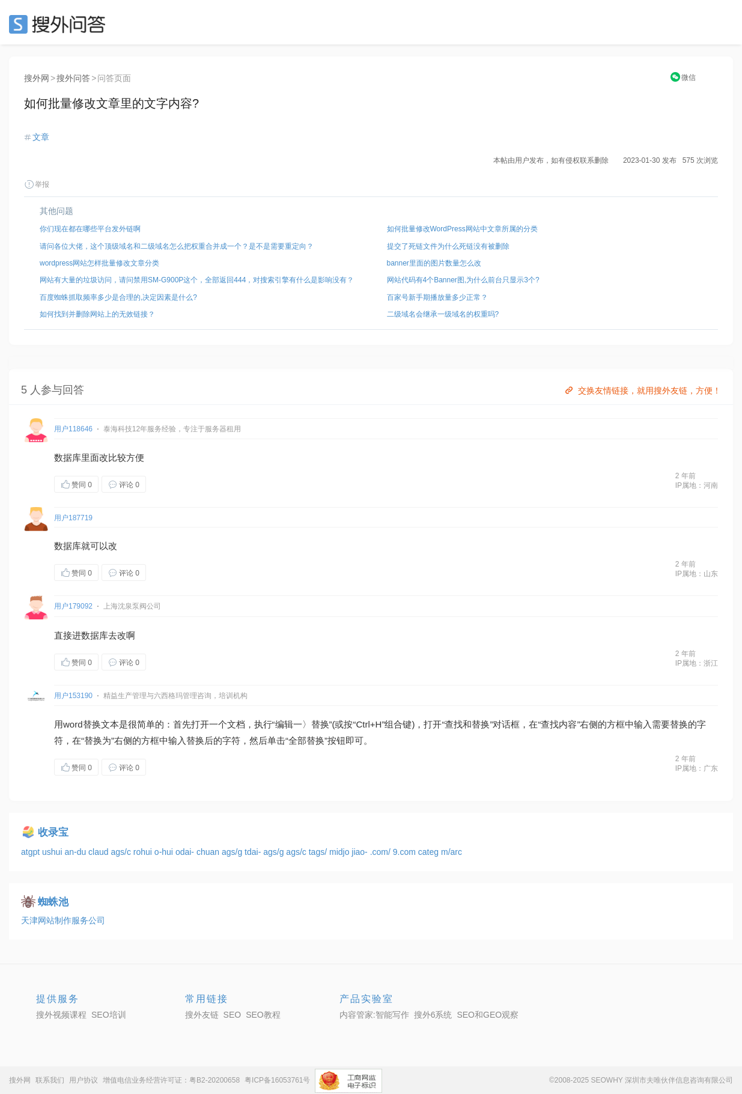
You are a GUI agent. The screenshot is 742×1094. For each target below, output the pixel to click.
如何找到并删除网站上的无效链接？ (97, 314)
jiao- (360, 852)
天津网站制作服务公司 (63, 920)
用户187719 (73, 518)
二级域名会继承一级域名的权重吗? (443, 314)
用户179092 (73, 606)
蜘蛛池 (53, 902)
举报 (36, 184)
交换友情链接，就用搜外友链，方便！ (642, 390)
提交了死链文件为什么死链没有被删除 (448, 246)
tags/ (319, 852)
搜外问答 (73, 78)
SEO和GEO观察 (487, 1015)
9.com (405, 852)
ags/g (233, 852)
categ (429, 852)
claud (99, 852)
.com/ (381, 852)
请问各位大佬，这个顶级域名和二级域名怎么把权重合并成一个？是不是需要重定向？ (177, 246)
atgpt (31, 852)
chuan (209, 852)
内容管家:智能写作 (374, 1015)
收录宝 (53, 832)
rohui (143, 852)
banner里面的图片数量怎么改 (434, 263)
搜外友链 (202, 1015)
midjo (340, 852)
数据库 (67, 457)
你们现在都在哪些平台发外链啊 (90, 229)
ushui (53, 852)
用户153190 (73, 695)
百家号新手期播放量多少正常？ (437, 297)
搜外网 (36, 78)
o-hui (164, 852)
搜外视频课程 (61, 1015)
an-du (76, 852)
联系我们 (49, 1080)
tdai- (254, 852)
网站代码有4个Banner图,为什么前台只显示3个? (463, 280)
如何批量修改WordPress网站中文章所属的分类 (462, 229)
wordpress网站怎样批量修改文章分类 (99, 263)
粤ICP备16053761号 (277, 1080)
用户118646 (73, 429)
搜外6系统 (433, 1015)
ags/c (122, 852)
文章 (40, 137)
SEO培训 (108, 1015)
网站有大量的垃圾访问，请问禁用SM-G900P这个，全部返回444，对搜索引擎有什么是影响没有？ (197, 280)
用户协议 (83, 1080)
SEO (60, 24)
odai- (185, 852)
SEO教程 (263, 1015)
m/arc (451, 852)
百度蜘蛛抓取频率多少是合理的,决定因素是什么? (118, 297)
